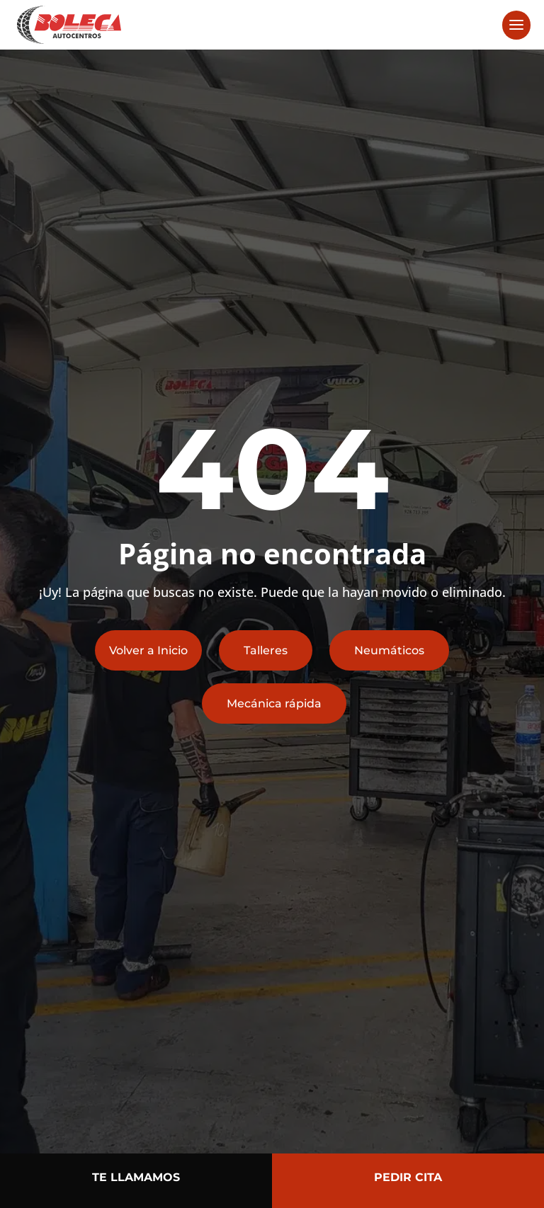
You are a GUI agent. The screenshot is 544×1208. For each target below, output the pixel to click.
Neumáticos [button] (389, 650)
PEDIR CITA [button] (408, 1177)
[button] (516, 25)
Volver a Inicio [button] (148, 650)
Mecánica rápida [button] (274, 703)
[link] (68, 24)
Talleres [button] (266, 650)
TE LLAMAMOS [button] (136, 1177)
